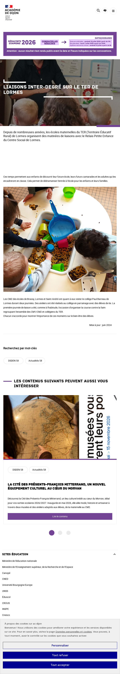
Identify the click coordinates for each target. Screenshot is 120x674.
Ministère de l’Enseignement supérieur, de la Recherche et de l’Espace (37, 566)
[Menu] (113, 11)
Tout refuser (60, 655)
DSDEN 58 (13, 360)
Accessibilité (105, 10)
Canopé (6, 573)
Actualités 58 (35, 360)
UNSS (5, 591)
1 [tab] (51, 533)
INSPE (5, 608)
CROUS (6, 603)
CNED (5, 578)
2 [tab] (60, 533)
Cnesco (6, 615)
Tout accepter (60, 665)
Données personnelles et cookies (73, 632)
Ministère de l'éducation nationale (19, 560)
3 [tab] (68, 533)
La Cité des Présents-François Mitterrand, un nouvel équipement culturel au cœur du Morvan (57, 486)
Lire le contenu (60, 516)
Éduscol (6, 597)
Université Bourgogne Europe (17, 584)
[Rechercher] (98, 11)
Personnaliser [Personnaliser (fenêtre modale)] (60, 645)
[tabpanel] (60, 459)
